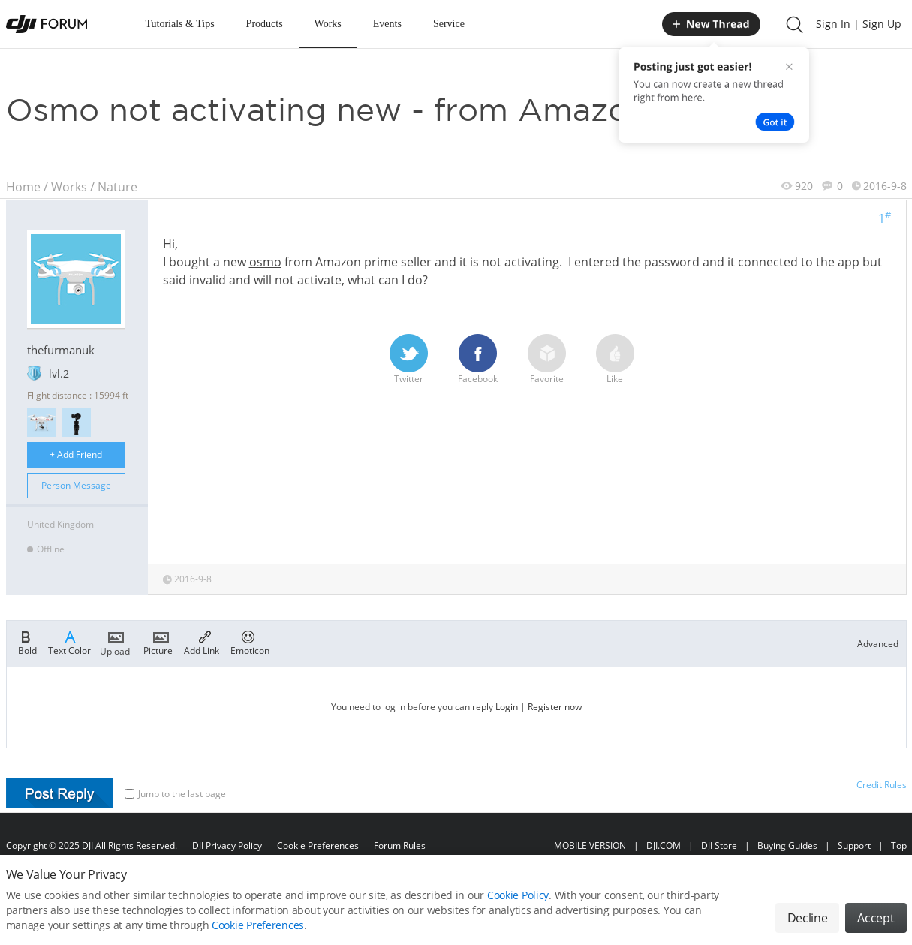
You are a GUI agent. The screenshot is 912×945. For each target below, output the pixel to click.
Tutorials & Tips (180, 23)
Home (23, 187)
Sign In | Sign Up (858, 24)
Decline (807, 927)
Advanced (877, 643)
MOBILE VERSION (590, 845)
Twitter (409, 359)
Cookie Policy (518, 904)
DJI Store (719, 845)
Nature (117, 187)
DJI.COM (663, 845)
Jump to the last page (175, 793)
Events (387, 23)
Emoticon (249, 641)
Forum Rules (400, 845)
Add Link (201, 641)
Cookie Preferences (318, 845)
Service (449, 23)
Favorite (547, 359)
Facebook (478, 359)
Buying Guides (787, 845)
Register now (555, 706)
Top (899, 845)
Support (854, 845)
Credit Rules (881, 784)
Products (264, 23)
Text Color (69, 641)
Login (506, 706)
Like (615, 359)
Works (328, 23)
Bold (27, 641)
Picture (158, 641)
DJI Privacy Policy (227, 845)
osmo (265, 262)
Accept (875, 927)
